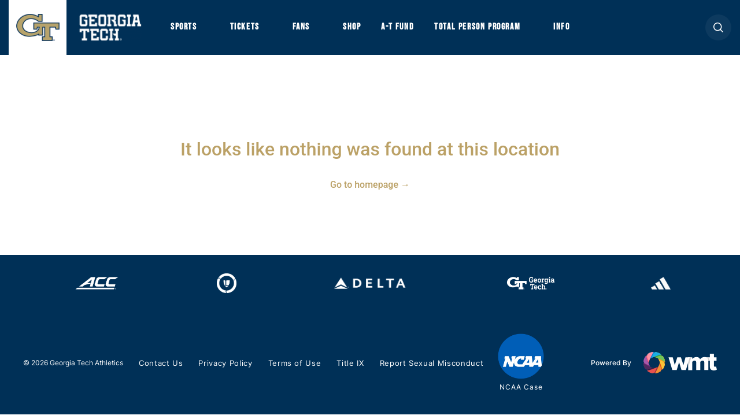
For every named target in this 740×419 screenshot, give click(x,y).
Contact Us (160, 368)
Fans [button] (306, 29)
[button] (718, 30)
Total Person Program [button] (489, 29)
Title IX (347, 368)
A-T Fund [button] (406, 29)
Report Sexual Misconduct (427, 368)
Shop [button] (358, 29)
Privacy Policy (225, 368)
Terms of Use (293, 368)
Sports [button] (185, 29)
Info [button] (578, 29)
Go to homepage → (370, 189)
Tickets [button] (248, 29)
